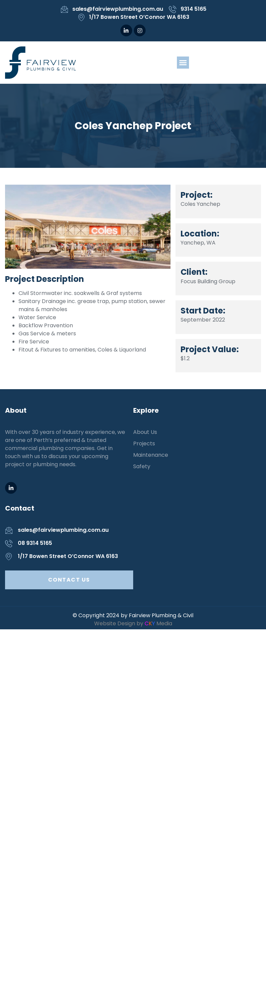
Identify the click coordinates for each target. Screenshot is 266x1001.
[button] (183, 62)
